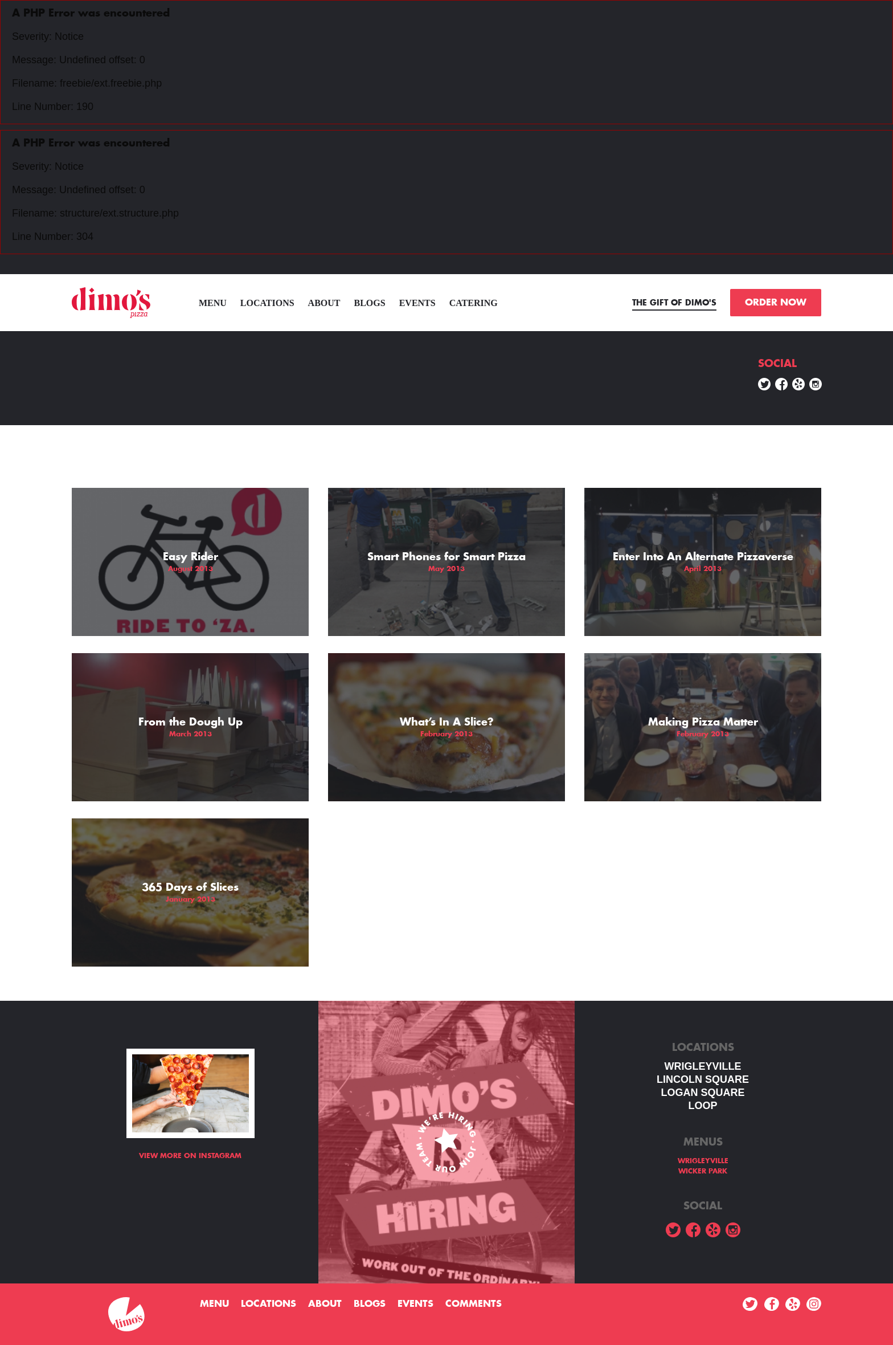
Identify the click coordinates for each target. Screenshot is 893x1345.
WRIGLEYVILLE (703, 1066)
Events (417, 303)
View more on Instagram (190, 1155)
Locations (267, 303)
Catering (473, 303)
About (324, 303)
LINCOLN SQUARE (703, 1079)
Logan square (702, 1092)
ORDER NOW (775, 302)
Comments (473, 1304)
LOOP (702, 1105)
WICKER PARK (702, 1171)
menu (213, 303)
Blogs (370, 303)
